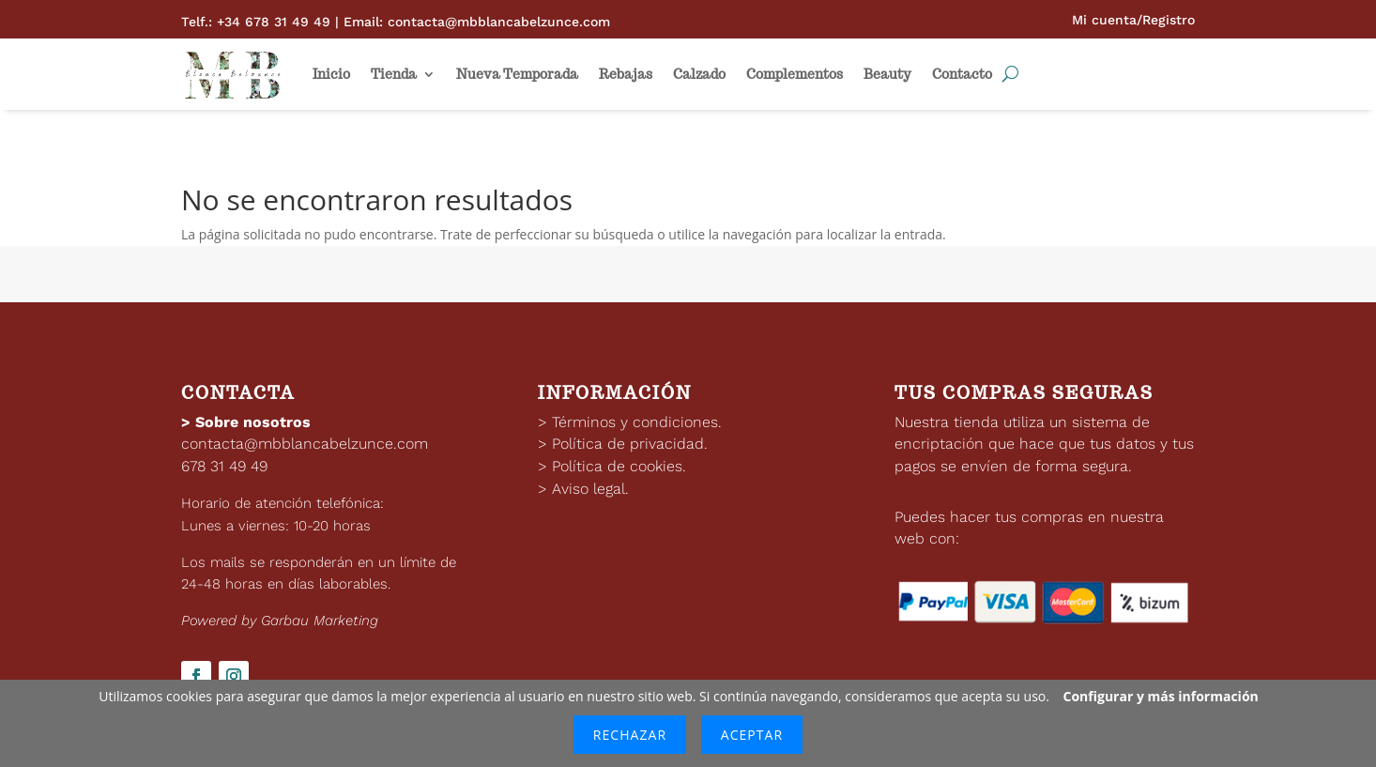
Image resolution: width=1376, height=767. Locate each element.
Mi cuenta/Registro (1133, 19)
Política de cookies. (619, 466)
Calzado (699, 74)
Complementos (794, 74)
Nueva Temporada (517, 74)
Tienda (394, 74)
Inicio (331, 74)
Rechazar (629, 735)
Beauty (887, 74)
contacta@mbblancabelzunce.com (304, 444)
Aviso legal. (590, 489)
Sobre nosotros (253, 422)
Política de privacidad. (630, 444)
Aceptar (752, 735)
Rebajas (625, 74)
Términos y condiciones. (637, 422)
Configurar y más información (1161, 696)
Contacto (962, 74)
